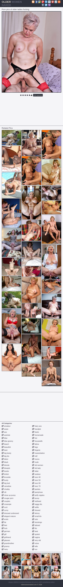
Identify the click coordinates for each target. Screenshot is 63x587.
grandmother (8, 543)
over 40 (36, 477)
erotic (5, 519)
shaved (36, 510)
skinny (36, 513)
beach (5, 444)
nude (35, 462)
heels (35, 432)
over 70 (36, 486)
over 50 (36, 480)
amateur (6, 426)
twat (35, 531)
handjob (36, 429)
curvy (5, 510)
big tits (5, 456)
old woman (37, 465)
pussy (35, 498)
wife (35, 546)
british (5, 474)
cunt (4, 507)
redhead (36, 501)
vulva (35, 543)
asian (5, 429)
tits (34, 528)
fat (4, 522)
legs (35, 447)
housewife (37, 441)
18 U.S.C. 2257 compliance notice (43, 582)
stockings (37, 522)
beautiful (6, 447)
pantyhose (37, 492)
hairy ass (37, 426)
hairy (5, 549)
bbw (4, 438)
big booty (6, 453)
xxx (34, 549)
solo (35, 519)
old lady (36, 468)
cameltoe (6, 486)
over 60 (36, 483)
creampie (6, 504)
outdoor (36, 474)
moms (35, 459)
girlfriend (6, 537)
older (35, 471)
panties (36, 489)
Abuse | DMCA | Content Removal (19, 582)
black (5, 462)
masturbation (38, 453)
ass (4, 432)
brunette (6, 477)
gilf (4, 534)
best (4, 450)
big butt (6, 483)
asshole (6, 435)
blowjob (6, 468)
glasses (6, 540)
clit (4, 492)
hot (34, 438)
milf (34, 456)
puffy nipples (38, 495)
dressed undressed (10, 513)
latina (35, 444)
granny (5, 546)
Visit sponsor (38, 95)
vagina (36, 537)
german (6, 531)
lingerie (36, 450)
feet (4, 525)
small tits (36, 516)
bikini (5, 459)
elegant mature (9, 516)
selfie (35, 507)
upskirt (36, 534)
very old (36, 540)
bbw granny (7, 441)
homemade (37, 435)
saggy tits (37, 504)
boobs (5, 471)
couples (6, 501)
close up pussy (9, 495)
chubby (6, 489)
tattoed (36, 525)
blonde (5, 465)
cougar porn (7, 498)
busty (5, 480)
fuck (4, 528)
